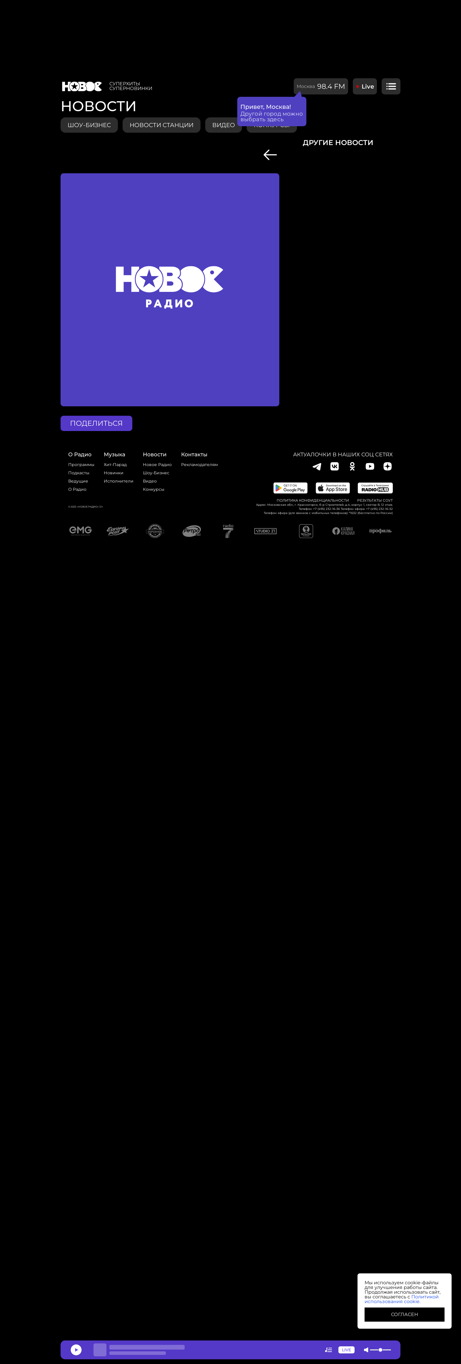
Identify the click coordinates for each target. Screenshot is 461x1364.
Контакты (194, 454)
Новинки (113, 472)
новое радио (157, 464)
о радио (79, 454)
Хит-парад (115, 464)
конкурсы (153, 489)
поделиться (96, 423)
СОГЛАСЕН (404, 1314)
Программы (81, 464)
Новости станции (161, 125)
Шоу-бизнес (89, 125)
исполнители (118, 481)
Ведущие (78, 481)
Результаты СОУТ (375, 500)
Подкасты (78, 472)
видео (223, 125)
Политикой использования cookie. (402, 1299)
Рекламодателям (199, 464)
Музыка (114, 454)
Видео (150, 481)
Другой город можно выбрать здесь (271, 116)
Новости (154, 454)
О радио (77, 489)
